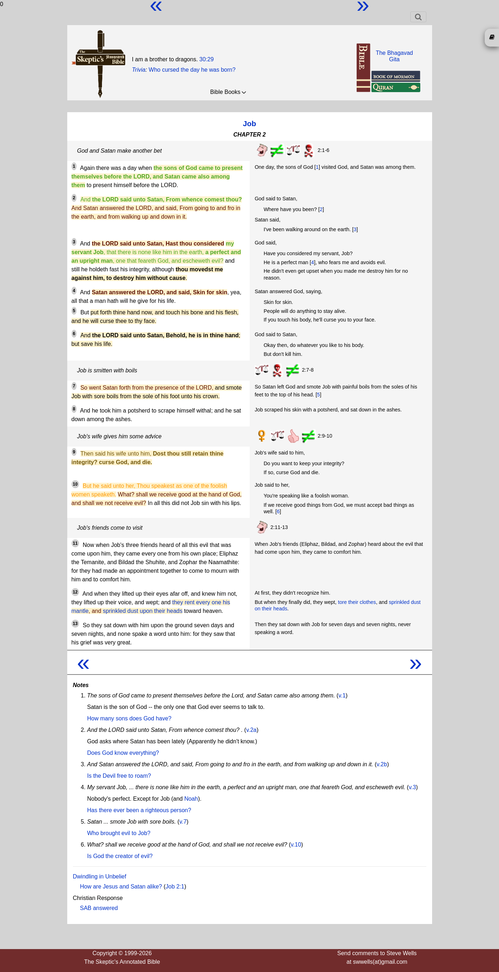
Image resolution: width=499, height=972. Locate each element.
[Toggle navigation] (418, 16)
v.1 (342, 695)
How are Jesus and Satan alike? (121, 886)
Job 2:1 (175, 886)
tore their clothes (357, 602)
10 (75, 484)
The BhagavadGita (394, 56)
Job (249, 123)
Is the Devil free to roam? (119, 776)
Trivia (139, 70)
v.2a (251, 730)
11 (75, 543)
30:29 (206, 59)
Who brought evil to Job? (119, 833)
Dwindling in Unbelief (99, 876)
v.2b (382, 764)
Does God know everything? (123, 753)
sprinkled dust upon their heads (142, 611)
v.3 (412, 787)
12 (75, 592)
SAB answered (99, 908)
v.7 (182, 822)
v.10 (296, 845)
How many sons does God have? (129, 718)
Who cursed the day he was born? (192, 70)
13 (75, 623)
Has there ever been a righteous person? (139, 810)
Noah (191, 799)
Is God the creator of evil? (120, 856)
